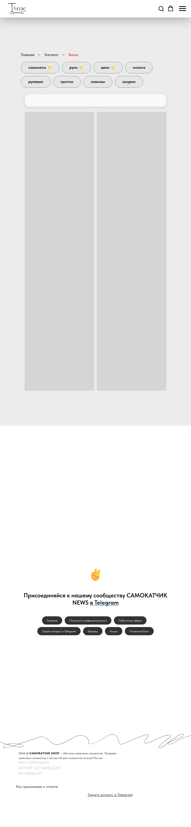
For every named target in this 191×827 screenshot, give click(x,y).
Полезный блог (139, 631)
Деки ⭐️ (108, 67)
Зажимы (98, 81)
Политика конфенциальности (88, 620)
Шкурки (129, 81)
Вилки (73, 54)
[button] (161, 8)
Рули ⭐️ (76, 67)
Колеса (139, 67)
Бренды (93, 631)
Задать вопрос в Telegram (59, 631)
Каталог (52, 54)
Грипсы (66, 81)
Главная (28, 54)
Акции (114, 631)
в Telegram (104, 602)
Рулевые (35, 81)
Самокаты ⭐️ (40, 67)
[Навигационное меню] (182, 8)
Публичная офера (130, 620)
